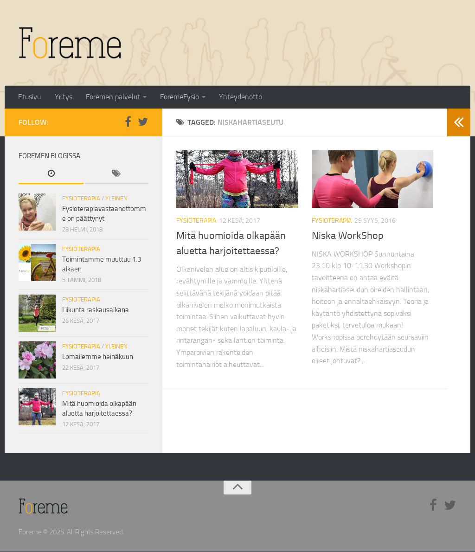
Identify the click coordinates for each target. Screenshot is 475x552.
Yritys (62, 97)
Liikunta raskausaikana (95, 310)
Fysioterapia (196, 221)
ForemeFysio (177, 97)
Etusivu (29, 97)
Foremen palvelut (111, 97)
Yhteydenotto (238, 97)
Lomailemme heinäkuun (97, 357)
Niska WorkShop (348, 236)
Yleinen (116, 198)
